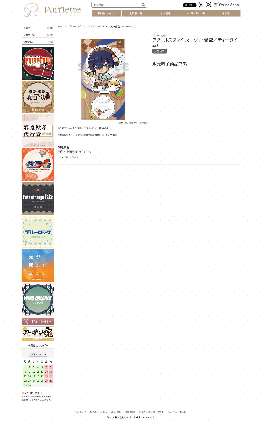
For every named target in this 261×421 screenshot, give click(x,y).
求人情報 (165, 13)
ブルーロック (75, 26)
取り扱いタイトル (98, 412)
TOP (60, 26)
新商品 (38, 27)
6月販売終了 (38, 41)
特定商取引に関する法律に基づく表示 (144, 412)
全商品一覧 (135, 13)
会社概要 (116, 412)
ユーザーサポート (195, 13)
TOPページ (80, 412)
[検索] (143, 5)
